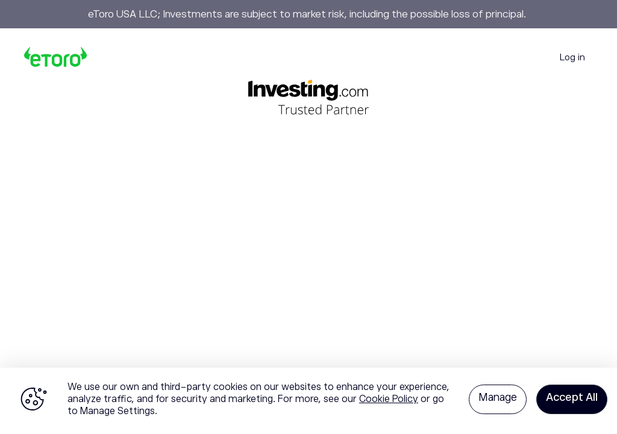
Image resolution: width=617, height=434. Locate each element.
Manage (497, 397)
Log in (572, 57)
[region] (308, 401)
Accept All (572, 397)
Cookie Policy (388, 399)
